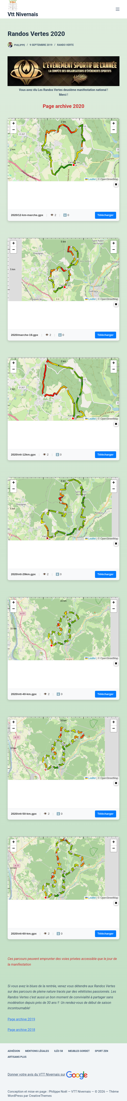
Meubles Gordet (79, 1051)
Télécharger (105, 215)
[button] (13, 124)
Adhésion (14, 1051)
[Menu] (117, 9)
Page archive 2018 (21, 1030)
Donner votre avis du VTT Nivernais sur (48, 1074)
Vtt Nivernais (23, 14)
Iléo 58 (58, 1051)
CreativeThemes (40, 1096)
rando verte (65, 44)
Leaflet (90, 179)
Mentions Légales (37, 1051)
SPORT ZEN (101, 1051)
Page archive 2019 (21, 1019)
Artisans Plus (17, 1056)
